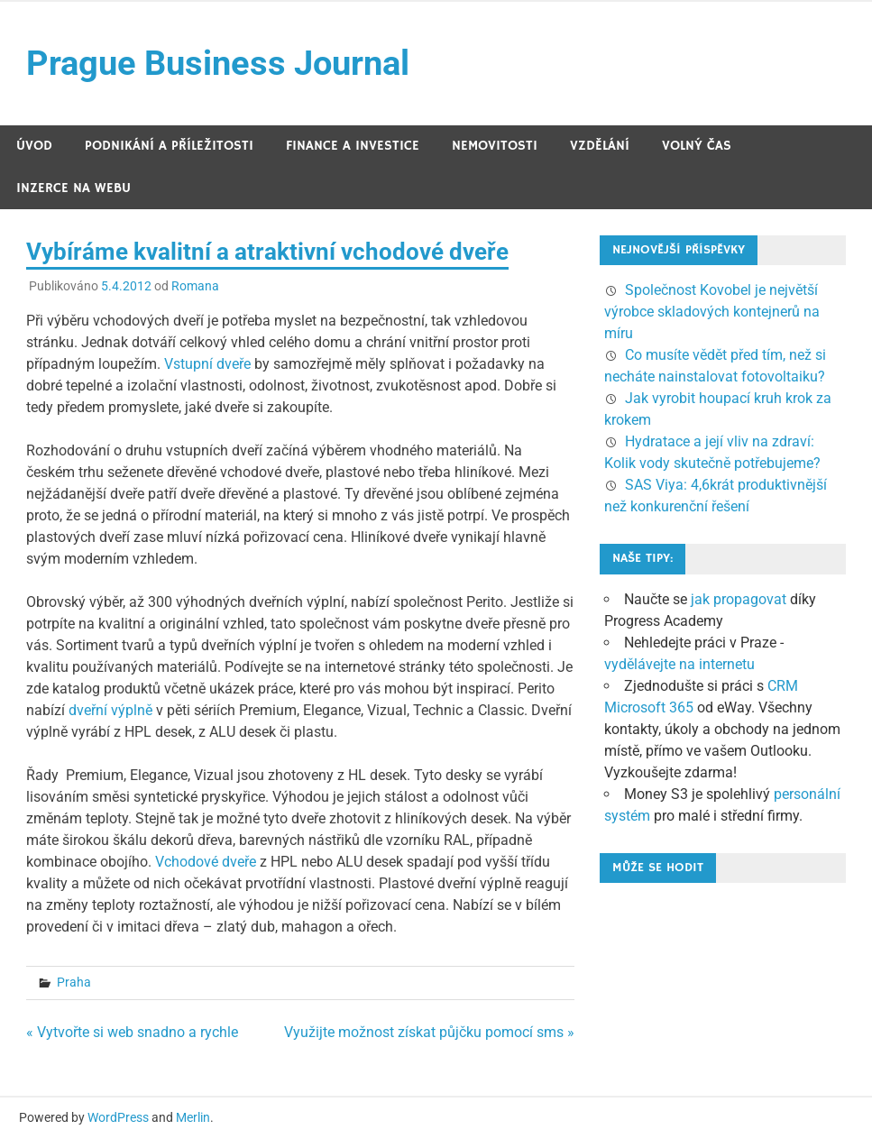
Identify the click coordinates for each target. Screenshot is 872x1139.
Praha (74, 982)
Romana (195, 286)
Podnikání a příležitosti (169, 145)
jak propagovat (738, 599)
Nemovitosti (494, 145)
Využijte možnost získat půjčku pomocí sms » (429, 1032)
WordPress (118, 1117)
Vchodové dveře (205, 861)
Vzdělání (599, 145)
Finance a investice (352, 145)
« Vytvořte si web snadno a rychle (132, 1032)
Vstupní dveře (207, 363)
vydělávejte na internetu (679, 664)
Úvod (34, 145)
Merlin (193, 1117)
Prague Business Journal (217, 63)
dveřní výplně (110, 710)
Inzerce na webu (73, 188)
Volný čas (696, 145)
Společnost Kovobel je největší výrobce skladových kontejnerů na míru (712, 311)
